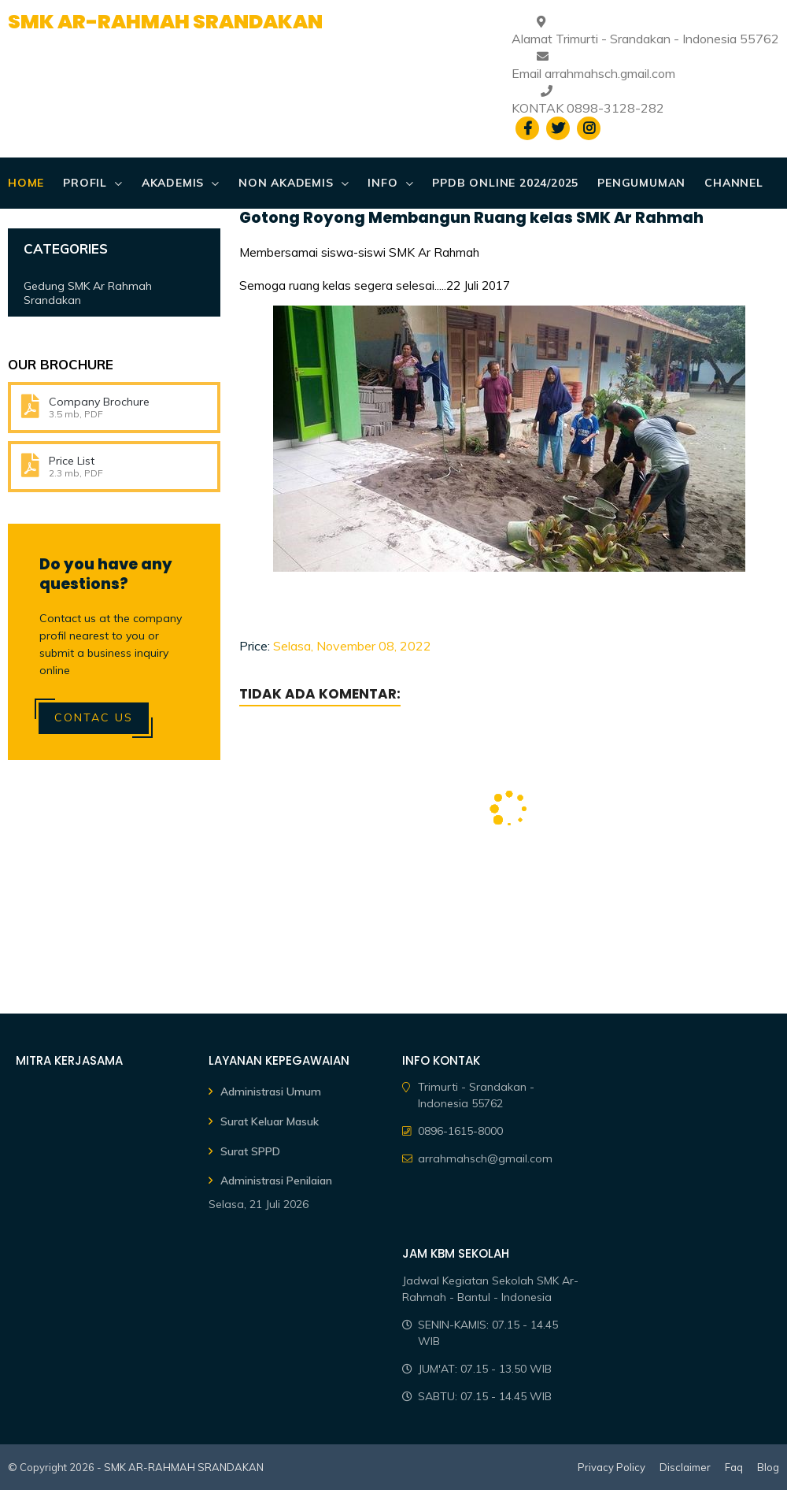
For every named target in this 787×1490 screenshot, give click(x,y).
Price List (71, 461)
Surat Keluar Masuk (269, 1121)
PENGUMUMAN (641, 183)
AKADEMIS (173, 183)
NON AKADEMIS (286, 183)
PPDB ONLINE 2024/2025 (505, 183)
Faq (734, 1467)
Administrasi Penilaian (276, 1180)
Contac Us (93, 717)
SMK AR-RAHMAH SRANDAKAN (165, 21)
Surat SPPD (250, 1151)
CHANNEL (733, 183)
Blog (768, 1467)
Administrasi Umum (270, 1091)
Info (382, 183)
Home (26, 183)
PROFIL (85, 183)
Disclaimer (685, 1467)
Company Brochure (99, 402)
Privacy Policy (611, 1467)
